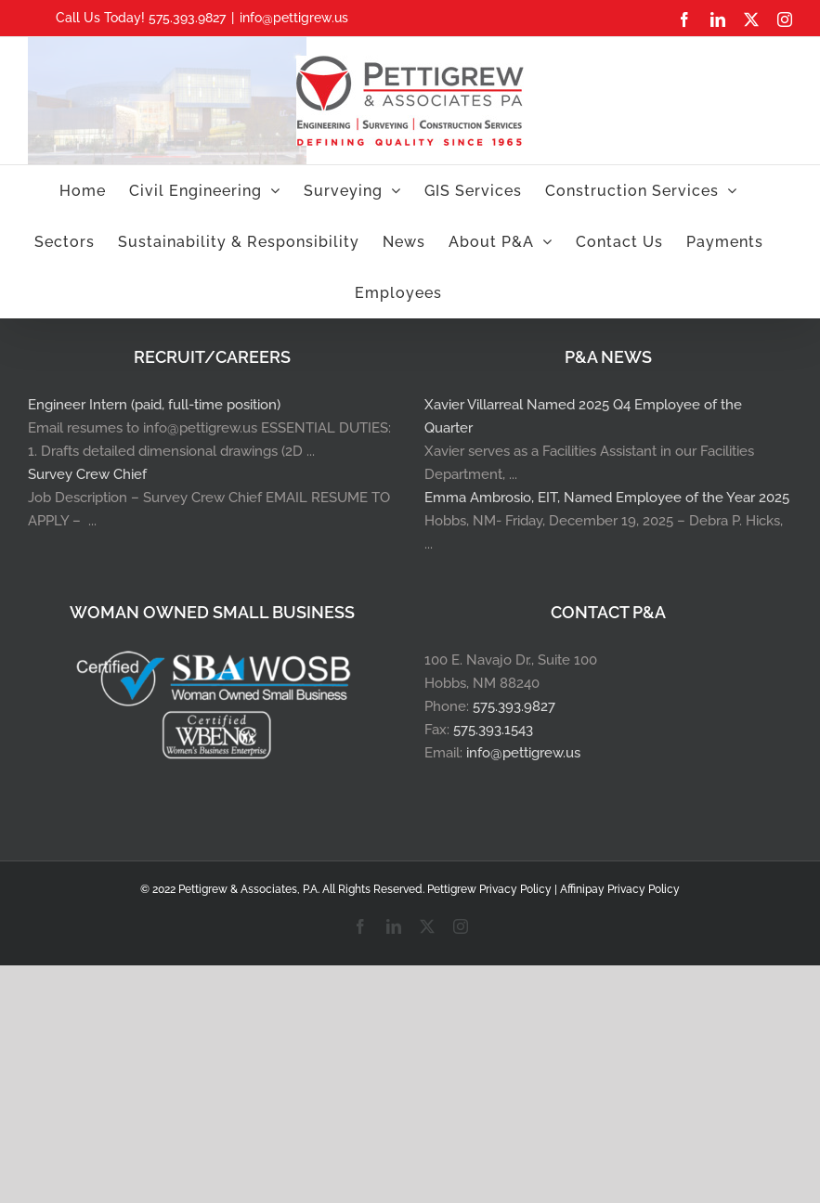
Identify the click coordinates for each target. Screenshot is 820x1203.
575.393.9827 (514, 706)
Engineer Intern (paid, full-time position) (154, 404)
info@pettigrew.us (294, 17)
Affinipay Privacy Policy (620, 889)
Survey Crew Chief (87, 474)
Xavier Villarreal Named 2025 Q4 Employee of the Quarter (583, 416)
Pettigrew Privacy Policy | (493, 889)
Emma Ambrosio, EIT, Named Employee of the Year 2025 (606, 497)
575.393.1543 (493, 729)
